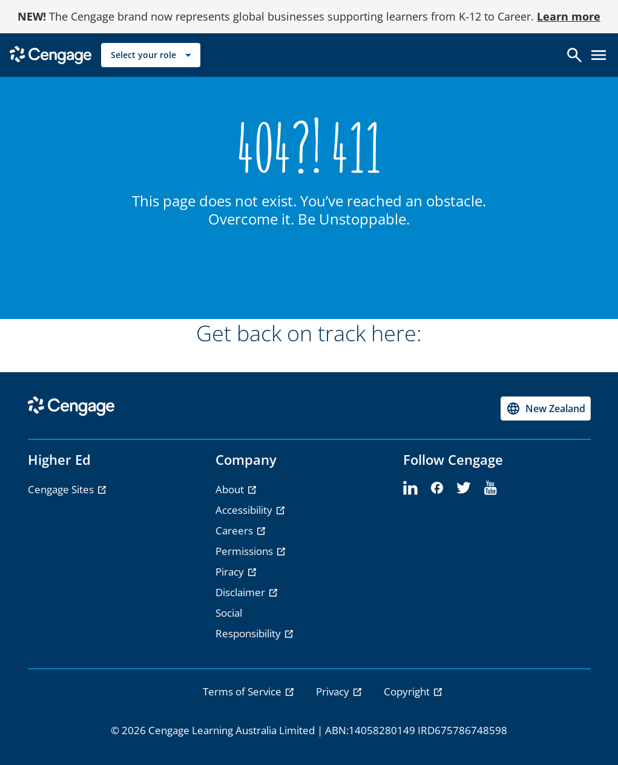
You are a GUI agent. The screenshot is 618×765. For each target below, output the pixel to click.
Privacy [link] (334, 691)
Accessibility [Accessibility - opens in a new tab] (245, 510)
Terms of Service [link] (243, 691)
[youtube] (490, 488)
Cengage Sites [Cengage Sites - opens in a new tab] (62, 489)
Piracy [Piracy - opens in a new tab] (230, 572)
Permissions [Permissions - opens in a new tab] (245, 551)
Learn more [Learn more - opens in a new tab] (568, 16)
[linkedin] (410, 488)
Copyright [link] (408, 691)
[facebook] (437, 488)
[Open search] (574, 55)
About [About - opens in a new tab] (230, 489)
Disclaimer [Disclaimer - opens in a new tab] (241, 592)
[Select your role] (150, 55)
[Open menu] (598, 55)
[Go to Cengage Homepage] (50, 54)
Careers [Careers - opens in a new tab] (235, 530)
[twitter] (463, 488)
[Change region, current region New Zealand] (546, 408)
